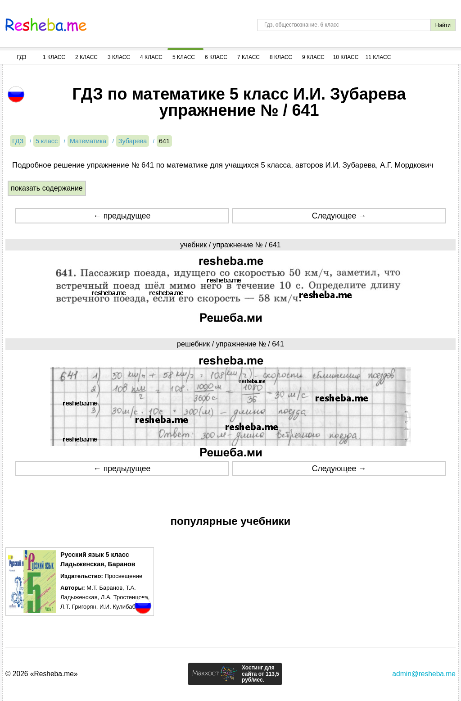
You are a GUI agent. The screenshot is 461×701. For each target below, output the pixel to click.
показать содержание (47, 188)
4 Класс (151, 57)
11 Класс (378, 57)
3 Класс (119, 57)
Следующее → (339, 215)
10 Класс (346, 57)
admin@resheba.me (424, 674)
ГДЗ (21, 57)
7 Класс (248, 57)
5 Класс (183, 57)
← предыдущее (121, 215)
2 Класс (86, 57)
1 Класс (54, 57)
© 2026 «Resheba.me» (41, 674)
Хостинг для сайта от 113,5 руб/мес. (260, 674)
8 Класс (281, 57)
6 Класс (216, 57)
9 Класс (313, 57)
